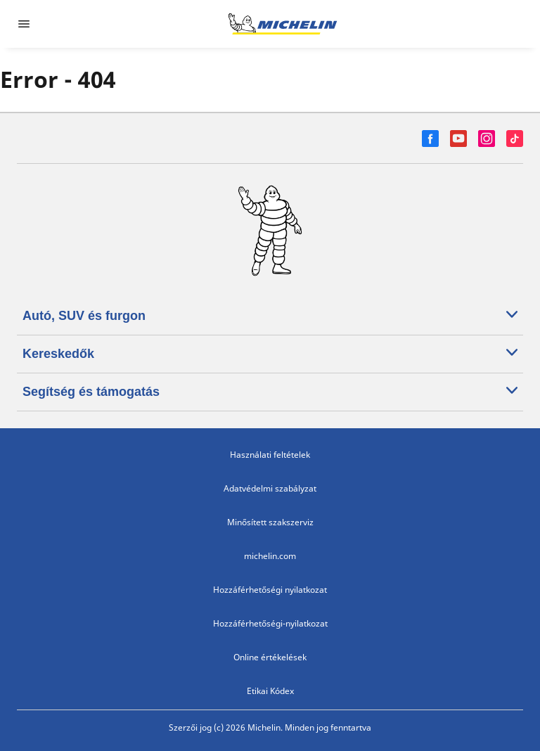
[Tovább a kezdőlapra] (282, 24)
